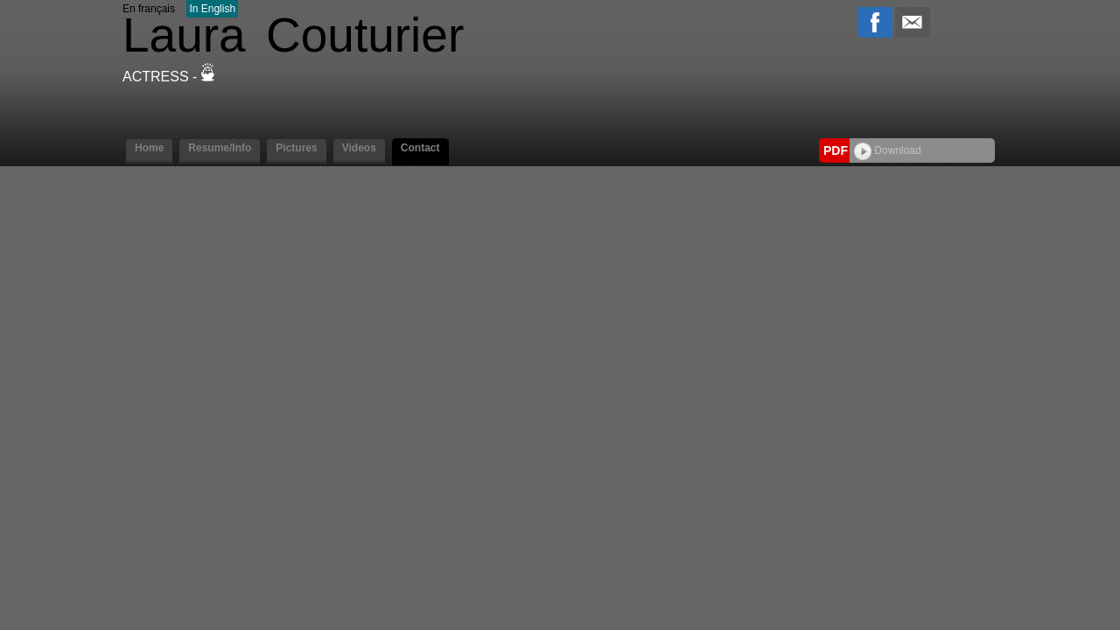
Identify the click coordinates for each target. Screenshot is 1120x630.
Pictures (296, 148)
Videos (359, 148)
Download (887, 150)
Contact (420, 148)
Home (149, 148)
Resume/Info (219, 148)
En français (148, 9)
